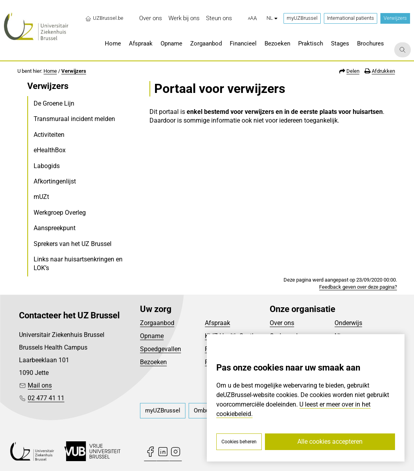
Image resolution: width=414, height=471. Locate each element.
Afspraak (217, 323)
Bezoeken (153, 362)
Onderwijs (348, 323)
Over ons (282, 323)
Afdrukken (383, 71)
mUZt (41, 197)
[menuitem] (150, 18)
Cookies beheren (239, 442)
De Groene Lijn (54, 103)
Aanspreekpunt (55, 228)
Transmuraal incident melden (74, 119)
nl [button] (272, 18)
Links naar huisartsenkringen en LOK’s (78, 263)
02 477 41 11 (46, 398)
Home (50, 71)
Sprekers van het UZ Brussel (73, 244)
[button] (252, 18)
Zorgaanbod (157, 323)
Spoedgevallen (160, 349)
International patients (350, 18)
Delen (352, 71)
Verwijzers (395, 18)
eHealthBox (50, 150)
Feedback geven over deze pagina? (358, 287)
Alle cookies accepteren (330, 441)
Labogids (47, 166)
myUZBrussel (302, 18)
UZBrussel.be (104, 18)
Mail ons (40, 385)
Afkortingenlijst (55, 181)
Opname (152, 336)
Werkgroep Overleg (60, 212)
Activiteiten (49, 134)
